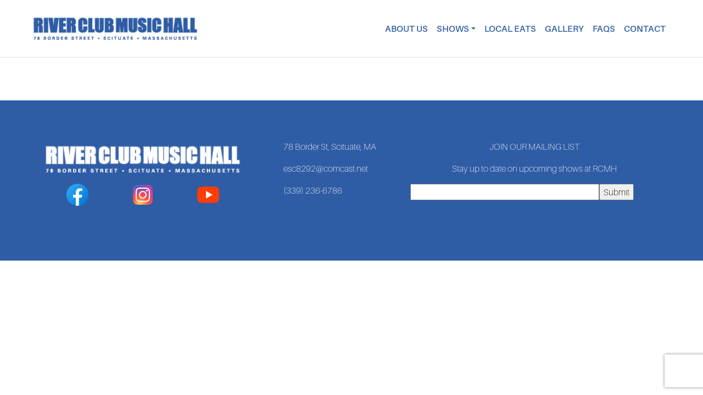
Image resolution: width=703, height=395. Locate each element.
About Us (406, 28)
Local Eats (510, 28)
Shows (453, 28)
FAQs (604, 28)
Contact (645, 28)
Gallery (564, 28)
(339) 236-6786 (312, 190)
